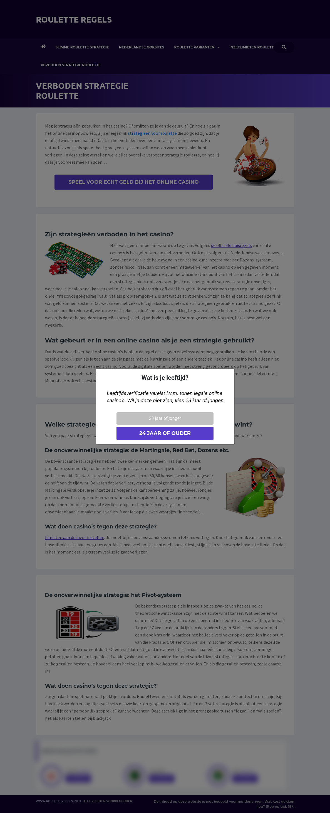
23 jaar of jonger (165, 418)
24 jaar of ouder (165, 433)
